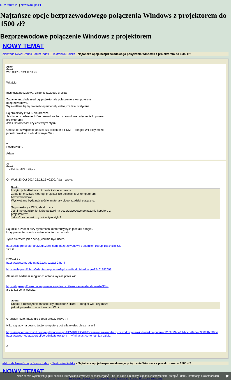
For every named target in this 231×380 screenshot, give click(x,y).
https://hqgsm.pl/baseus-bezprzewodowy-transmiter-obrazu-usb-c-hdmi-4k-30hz (57, 286)
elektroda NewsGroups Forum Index (25, 54)
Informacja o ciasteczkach (203, 376)
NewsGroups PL (31, 5)
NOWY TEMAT (23, 45)
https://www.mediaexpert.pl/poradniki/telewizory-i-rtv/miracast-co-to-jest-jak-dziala (58, 335)
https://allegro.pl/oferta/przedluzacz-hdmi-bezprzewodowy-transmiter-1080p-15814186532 (63, 245)
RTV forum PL (9, 5)
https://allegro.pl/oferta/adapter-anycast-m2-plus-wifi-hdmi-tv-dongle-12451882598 (58, 269)
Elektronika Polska (63, 54)
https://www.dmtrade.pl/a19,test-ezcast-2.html (35, 262)
